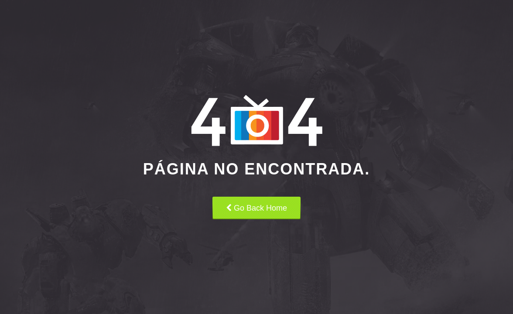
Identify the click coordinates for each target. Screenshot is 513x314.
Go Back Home (256, 208)
